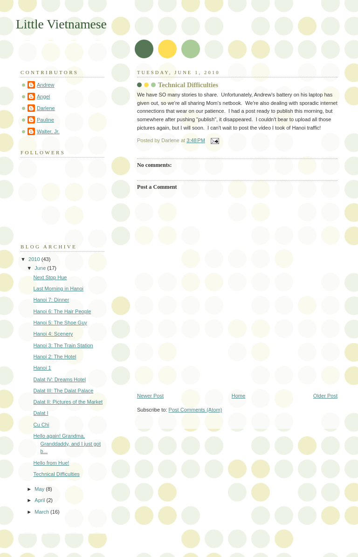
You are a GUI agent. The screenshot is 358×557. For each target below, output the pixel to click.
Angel (43, 96)
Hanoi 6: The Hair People (62, 311)
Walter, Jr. (48, 131)
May (40, 489)
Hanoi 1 (42, 368)
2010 (34, 259)
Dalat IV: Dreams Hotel (60, 379)
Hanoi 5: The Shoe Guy (60, 322)
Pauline (45, 120)
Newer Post (150, 396)
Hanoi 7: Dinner (51, 300)
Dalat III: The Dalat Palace (64, 390)
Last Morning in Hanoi (58, 288)
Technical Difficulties (188, 85)
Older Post (325, 396)
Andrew (45, 85)
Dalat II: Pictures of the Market (68, 402)
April (40, 500)
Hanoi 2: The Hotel (55, 356)
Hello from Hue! (51, 463)
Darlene (46, 108)
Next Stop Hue (50, 277)
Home (238, 396)
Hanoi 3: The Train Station (63, 345)
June (40, 268)
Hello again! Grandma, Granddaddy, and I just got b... (67, 443)
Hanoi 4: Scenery (53, 334)
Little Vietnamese (61, 24)
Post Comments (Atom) (195, 410)
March (42, 512)
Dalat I (41, 413)
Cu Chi (41, 424)
